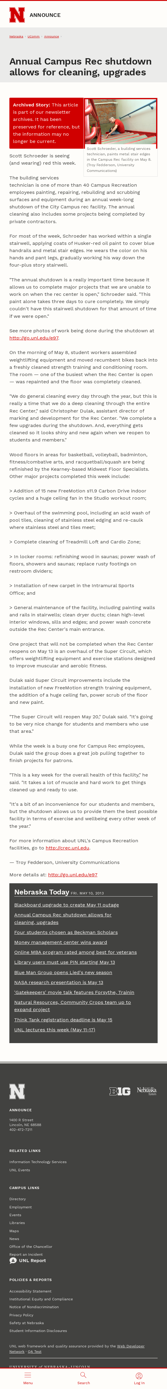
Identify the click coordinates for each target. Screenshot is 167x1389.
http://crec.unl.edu (67, 848)
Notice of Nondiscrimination (34, 1307)
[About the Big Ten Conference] (120, 1091)
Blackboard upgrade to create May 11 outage (66, 905)
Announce (45, 15)
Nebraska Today (42, 892)
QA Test (34, 1351)
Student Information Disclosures (38, 1331)
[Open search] (83, 1378)
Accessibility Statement (30, 1291)
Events (15, 1215)
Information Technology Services (38, 1162)
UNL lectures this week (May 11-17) (54, 1030)
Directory (17, 1199)
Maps (14, 1231)
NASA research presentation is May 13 (58, 982)
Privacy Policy (21, 1315)
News (14, 1239)
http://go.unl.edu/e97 (33, 338)
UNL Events (19, 1170)
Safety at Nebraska (26, 1323)
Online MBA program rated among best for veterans (75, 952)
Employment (20, 1207)
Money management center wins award (60, 942)
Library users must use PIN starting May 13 (64, 962)
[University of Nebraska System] (147, 1091)
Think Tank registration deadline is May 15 (63, 1020)
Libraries (17, 1223)
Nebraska (16, 36)
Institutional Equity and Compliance (41, 1299)
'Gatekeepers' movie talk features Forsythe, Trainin (74, 992)
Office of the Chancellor (30, 1247)
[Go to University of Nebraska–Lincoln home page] (17, 15)
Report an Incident (27, 1258)
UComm (34, 36)
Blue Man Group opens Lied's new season (63, 972)
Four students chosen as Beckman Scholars (66, 932)
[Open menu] (28, 1378)
